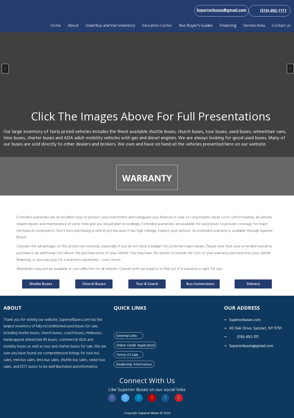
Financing (228, 25)
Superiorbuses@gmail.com (251, 345)
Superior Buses (149, 412)
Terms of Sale (126, 354)
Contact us (281, 25)
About (73, 25)
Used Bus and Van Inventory (110, 25)
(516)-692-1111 (244, 336)
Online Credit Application (135, 345)
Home (55, 25)
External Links (126, 335)
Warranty (147, 177)
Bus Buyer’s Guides (196, 25)
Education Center (157, 25)
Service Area (254, 25)
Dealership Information (133, 364)
